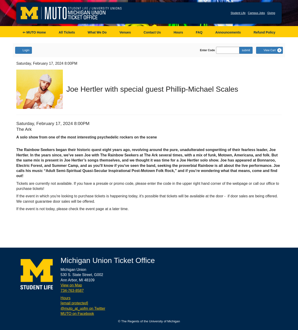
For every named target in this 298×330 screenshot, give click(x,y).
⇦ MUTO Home (34, 32)
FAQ (199, 32)
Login (23, 50)
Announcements (228, 32)
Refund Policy (264, 32)
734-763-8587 (72, 291)
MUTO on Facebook (77, 314)
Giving (271, 13)
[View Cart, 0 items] (269, 50)
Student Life (238, 13)
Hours (178, 32)
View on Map (71, 285)
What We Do (97, 32)
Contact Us (152, 32)
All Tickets (67, 32)
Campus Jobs (256, 13)
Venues (125, 32)
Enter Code (207, 50)
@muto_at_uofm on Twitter (83, 308)
